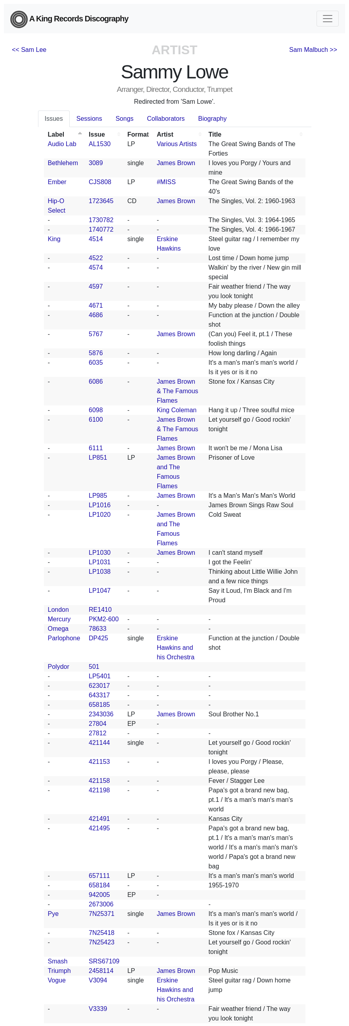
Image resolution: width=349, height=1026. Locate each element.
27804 (98, 723)
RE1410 (100, 609)
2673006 (101, 904)
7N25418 (101, 932)
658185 (99, 704)
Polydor (58, 666)
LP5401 (100, 676)
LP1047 (100, 590)
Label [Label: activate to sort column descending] (56, 134)
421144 (99, 742)
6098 (96, 410)
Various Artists (177, 144)
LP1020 (100, 514)
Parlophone (64, 638)
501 (94, 666)
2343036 (101, 714)
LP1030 (100, 552)
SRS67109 (104, 961)
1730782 (101, 220)
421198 (99, 790)
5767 (96, 334)
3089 (96, 163)
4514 (96, 239)
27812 (98, 733)
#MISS (166, 182)
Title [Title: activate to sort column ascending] (214, 134)
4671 (96, 305)
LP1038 (100, 571)
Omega (58, 628)
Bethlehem (63, 163)
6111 (96, 448)
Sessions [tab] (89, 118)
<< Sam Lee (29, 49)
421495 (99, 828)
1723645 (101, 201)
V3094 (98, 980)
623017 (99, 685)
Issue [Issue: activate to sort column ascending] (97, 134)
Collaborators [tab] (166, 118)
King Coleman (177, 410)
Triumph (59, 970)
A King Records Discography (69, 19)
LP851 (98, 457)
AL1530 (100, 144)
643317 (99, 695)
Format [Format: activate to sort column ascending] (138, 134)
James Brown (176, 163)
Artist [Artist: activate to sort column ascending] (165, 134)
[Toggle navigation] (328, 19)
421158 (99, 780)
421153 (99, 761)
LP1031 (100, 562)
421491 (99, 818)
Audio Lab (62, 144)
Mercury (59, 619)
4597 (96, 286)
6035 (96, 362)
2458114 (101, 970)
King (54, 239)
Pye (53, 913)
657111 (99, 875)
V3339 (98, 1008)
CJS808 (100, 182)
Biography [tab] (212, 118)
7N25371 (101, 913)
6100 (96, 419)
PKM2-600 (104, 619)
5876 (96, 353)
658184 (99, 885)
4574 (96, 267)
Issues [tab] (54, 118)
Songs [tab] (124, 118)
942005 (99, 894)
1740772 (101, 229)
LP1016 (100, 505)
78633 (98, 628)
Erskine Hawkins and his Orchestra (176, 648)
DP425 (98, 638)
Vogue (57, 980)
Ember (57, 182)
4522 (96, 258)
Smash (58, 961)
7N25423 (101, 942)
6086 (96, 381)
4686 (96, 315)
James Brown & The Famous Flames (177, 391)
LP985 (98, 495)
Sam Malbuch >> (313, 49)
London (58, 609)
